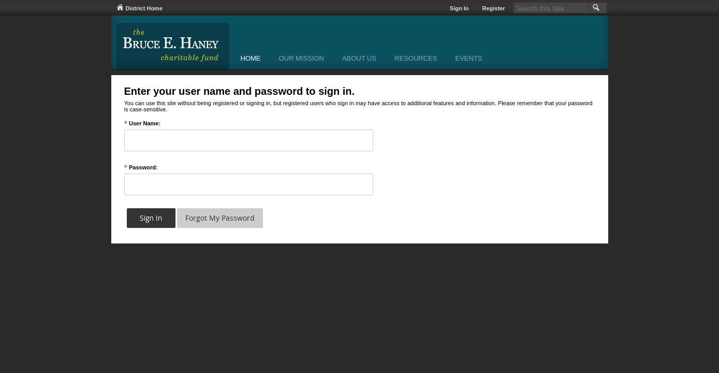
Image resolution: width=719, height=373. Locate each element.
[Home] (251, 59)
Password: (141, 167)
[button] (595, 7)
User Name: (142, 123)
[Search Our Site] (551, 8)
